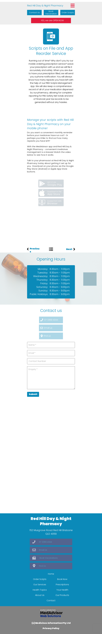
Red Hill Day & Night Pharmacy (45, 5)
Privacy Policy (51, 628)
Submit (33, 394)
